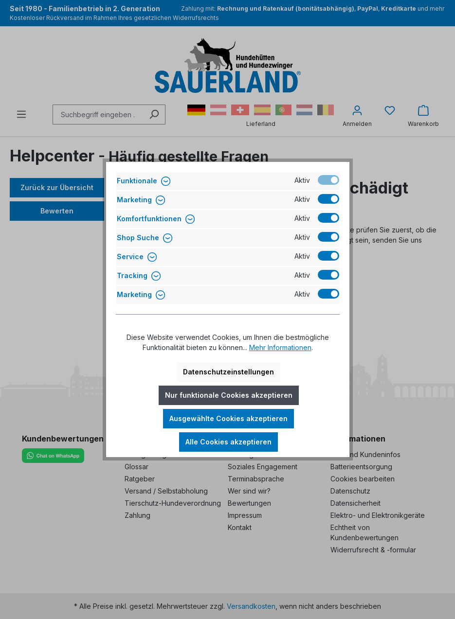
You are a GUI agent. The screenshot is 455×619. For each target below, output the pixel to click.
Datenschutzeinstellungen (228, 372)
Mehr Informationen (280, 347)
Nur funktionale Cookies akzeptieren (228, 395)
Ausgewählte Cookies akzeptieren (228, 418)
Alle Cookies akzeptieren (228, 442)
